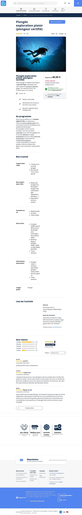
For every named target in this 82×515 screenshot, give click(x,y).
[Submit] (15, 3)
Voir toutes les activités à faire (37, 501)
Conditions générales (26, 511)
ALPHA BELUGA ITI (57, 327)
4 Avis (27, 33)
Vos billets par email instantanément (53, 88)
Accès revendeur (67, 495)
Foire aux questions (21, 481)
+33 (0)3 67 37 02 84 (54, 473)
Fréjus (25, 15)
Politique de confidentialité (40, 511)
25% (36, 350)
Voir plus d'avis (26, 408)
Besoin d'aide (62, 500)
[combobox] (35, 3)
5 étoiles (18, 342)
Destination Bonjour (25, 513)
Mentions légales (53, 511)
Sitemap (34, 513)
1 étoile (18, 350)
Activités (18, 15)
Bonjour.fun (43, 473)
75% (36, 342)
